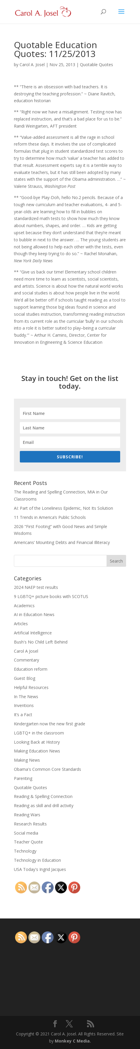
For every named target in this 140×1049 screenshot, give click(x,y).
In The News (26, 696)
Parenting (23, 778)
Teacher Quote (28, 842)
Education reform (30, 669)
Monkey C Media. (73, 1041)
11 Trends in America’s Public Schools (50, 517)
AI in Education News (34, 614)
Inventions (24, 705)
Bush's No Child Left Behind (40, 642)
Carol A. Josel (32, 64)
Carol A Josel (26, 651)
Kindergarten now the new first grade (49, 724)
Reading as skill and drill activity (43, 805)
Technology (25, 851)
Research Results (30, 824)
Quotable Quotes (96, 64)
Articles (21, 623)
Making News (27, 760)
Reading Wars (27, 814)
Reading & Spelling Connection (43, 796)
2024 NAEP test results (36, 587)
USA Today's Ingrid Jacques (40, 869)
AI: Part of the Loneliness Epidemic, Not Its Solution (63, 508)
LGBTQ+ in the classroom (39, 733)
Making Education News (37, 751)
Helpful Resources (31, 687)
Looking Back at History (37, 742)
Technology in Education (37, 860)
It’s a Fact (23, 714)
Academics (24, 605)
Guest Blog (24, 678)
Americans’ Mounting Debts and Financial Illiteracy (62, 542)
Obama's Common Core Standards (47, 769)
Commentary (26, 660)
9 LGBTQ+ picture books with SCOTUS (51, 596)
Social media (26, 833)
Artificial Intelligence (33, 633)
